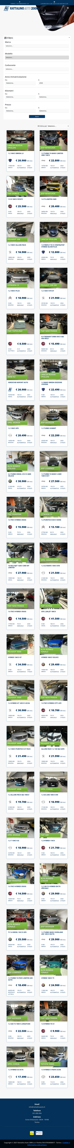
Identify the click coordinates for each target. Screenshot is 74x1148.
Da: (6, 80)
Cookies (66, 1143)
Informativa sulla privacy (37, 1145)
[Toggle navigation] (68, 8)
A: (39, 80)
